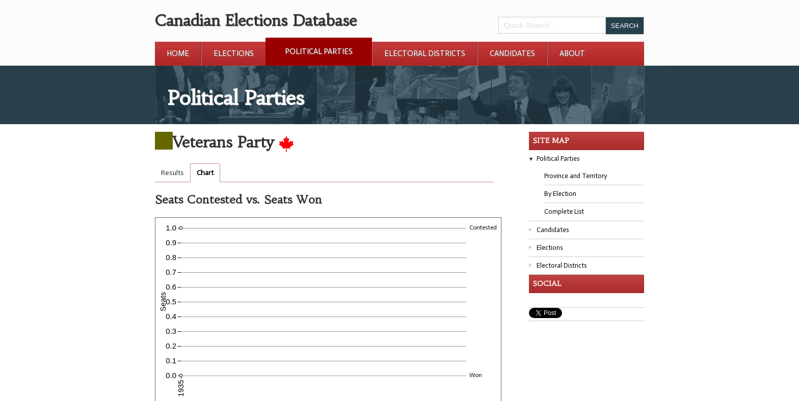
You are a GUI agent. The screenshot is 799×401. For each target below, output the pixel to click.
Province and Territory (575, 176)
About (572, 53)
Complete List (564, 211)
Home (178, 53)
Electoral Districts (424, 53)
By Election (560, 193)
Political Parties (319, 51)
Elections (234, 53)
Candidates (512, 53)
